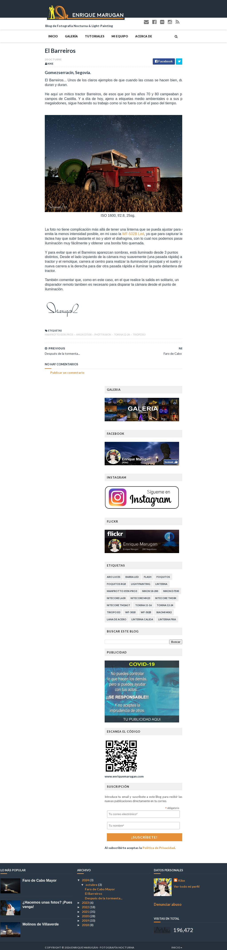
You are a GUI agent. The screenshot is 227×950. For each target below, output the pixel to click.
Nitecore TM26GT (163, 601)
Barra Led (176, 573)
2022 (86, 903)
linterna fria (212, 615)
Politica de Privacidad (203, 844)
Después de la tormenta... (103, 894)
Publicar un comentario (23, 369)
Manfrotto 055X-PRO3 (14, 330)
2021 (86, 908)
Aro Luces (158, 573)
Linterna (206, 580)
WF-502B (190, 608)
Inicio (9, 34)
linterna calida (187, 615)
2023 (86, 899)
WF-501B (175, 608)
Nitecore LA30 (160, 594)
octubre (92, 881)
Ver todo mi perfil (187, 883)
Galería (27, 34)
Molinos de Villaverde (41, 921)
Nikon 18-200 (195, 587)
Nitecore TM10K (210, 594)
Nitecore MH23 (185, 594)
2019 (86, 917)
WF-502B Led (79, 239)
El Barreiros (93, 890)
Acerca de (99, 34)
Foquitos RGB (160, 580)
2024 (86, 876)
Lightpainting (185, 580)
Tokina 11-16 (188, 601)
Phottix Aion (58, 330)
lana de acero (161, 615)
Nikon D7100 (39, 330)
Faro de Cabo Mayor (40, 877)
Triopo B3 (94, 330)
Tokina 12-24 (78, 330)
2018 (86, 921)
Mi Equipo (75, 34)
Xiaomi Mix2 (208, 608)
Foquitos (208, 573)
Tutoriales (50, 34)
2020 (86, 912)
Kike (181, 877)
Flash (192, 573)
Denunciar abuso (168, 901)
